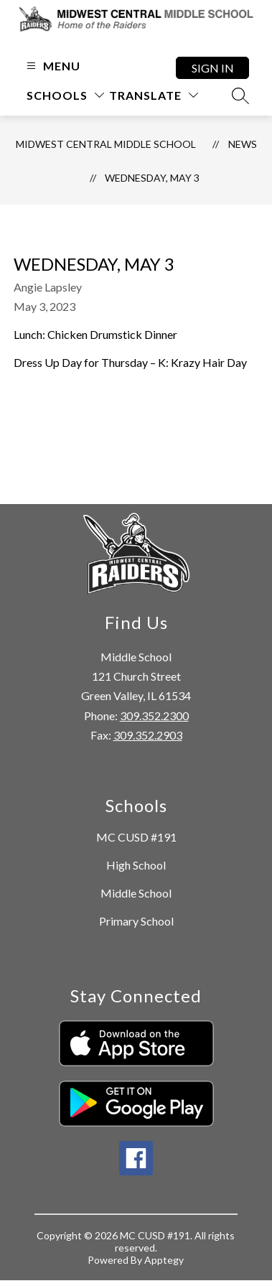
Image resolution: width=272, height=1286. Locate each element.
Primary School (136, 921)
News (242, 144)
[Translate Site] (153, 95)
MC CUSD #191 (136, 837)
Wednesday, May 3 (152, 178)
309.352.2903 (147, 735)
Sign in (213, 68)
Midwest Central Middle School (106, 144)
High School (136, 865)
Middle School (136, 893)
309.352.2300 (154, 715)
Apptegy (164, 1260)
